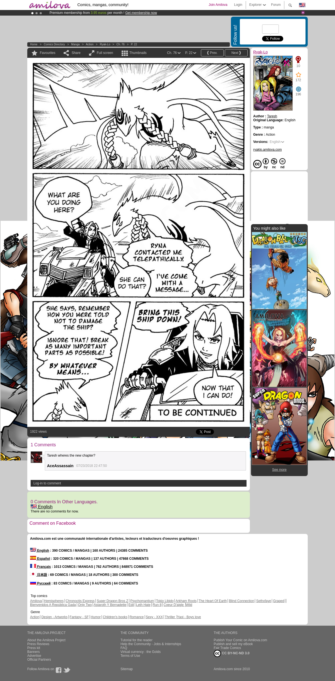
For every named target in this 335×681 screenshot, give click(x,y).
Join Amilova (218, 5)
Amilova (36, 601)
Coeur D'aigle (174, 605)
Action (89, 44)
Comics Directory (54, 44)
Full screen (105, 53)
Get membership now (141, 13)
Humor (96, 617)
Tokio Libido (165, 601)
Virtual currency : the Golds (140, 652)
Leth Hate (143, 605)
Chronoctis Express (80, 601)
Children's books (115, 617)
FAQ (123, 648)
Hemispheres (54, 601)
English (42, 506)
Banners (33, 652)
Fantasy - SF (79, 617)
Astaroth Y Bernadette (110, 605)
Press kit (33, 648)
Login (238, 5)
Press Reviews (38, 644)
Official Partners (39, 660)
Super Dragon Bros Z (112, 601)
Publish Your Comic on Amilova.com (240, 640)
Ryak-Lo (105, 44)
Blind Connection (241, 601)
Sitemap (126, 669)
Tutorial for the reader (136, 640)
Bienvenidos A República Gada (53, 605)
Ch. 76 (120, 44)
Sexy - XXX (154, 617)
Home (34, 44)
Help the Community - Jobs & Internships (150, 644)
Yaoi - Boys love (189, 617)
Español (40, 559)
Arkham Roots (186, 601)
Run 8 (156, 605)
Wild (189, 605)
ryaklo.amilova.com (267, 150)
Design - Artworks (54, 617)
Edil (131, 605)
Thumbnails (138, 53)
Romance (136, 617)
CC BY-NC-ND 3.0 (232, 653)
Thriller (170, 617)
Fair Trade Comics (227, 648)
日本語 (38, 575)
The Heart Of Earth (213, 601)
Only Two (85, 605)
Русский (40, 583)
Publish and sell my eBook (233, 644)
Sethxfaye (263, 601)
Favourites (47, 53)
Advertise (34, 656)
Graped (278, 601)
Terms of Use (130, 656)
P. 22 (134, 44)
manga (75, 44)
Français (40, 567)
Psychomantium (142, 601)
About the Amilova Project (46, 640)
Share (76, 53)
